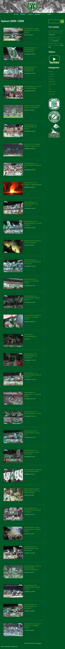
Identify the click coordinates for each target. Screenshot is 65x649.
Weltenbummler (52, 92)
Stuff (49, 87)
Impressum (39, 644)
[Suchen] (62, 21)
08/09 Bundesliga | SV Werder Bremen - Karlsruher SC (30, 49)
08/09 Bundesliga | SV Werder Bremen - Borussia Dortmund (32, 510)
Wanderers (23, 14)
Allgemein (50, 71)
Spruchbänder (51, 81)
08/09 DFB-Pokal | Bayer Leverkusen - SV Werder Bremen (31, 30)
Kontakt (49, 14)
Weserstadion (51, 94)
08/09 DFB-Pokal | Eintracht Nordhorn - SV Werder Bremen (32, 626)
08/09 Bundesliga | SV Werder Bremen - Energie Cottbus (32, 587)
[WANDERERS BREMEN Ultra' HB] (32, 6)
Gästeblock (37, 14)
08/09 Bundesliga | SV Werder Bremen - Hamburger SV (30, 69)
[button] (45, 14)
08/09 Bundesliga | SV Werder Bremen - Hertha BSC (32, 433)
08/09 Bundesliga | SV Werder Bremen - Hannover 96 (33, 165)
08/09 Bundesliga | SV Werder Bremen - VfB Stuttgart (30, 204)
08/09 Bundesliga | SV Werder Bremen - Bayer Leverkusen (31, 452)
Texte (49, 89)
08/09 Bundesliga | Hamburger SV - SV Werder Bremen (32, 394)
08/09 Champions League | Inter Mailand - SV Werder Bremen (32, 529)
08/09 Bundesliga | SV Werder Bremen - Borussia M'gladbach (32, 262)
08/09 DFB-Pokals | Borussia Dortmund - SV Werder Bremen (32, 317)
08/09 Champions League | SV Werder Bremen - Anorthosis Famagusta (32, 568)
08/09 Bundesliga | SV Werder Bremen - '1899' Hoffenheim (31, 549)
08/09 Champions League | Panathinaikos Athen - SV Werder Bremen (32, 491)
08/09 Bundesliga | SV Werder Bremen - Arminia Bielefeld (32, 298)
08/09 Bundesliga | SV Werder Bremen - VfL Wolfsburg (30, 356)
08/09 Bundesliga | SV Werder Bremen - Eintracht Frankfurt (33, 375)
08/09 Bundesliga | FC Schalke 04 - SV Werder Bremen (31, 281)
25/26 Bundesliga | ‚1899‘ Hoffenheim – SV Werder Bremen (54, 39)
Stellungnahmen (52, 84)
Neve (2, 647)
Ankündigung (51, 74)
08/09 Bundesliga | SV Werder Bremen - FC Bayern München (33, 223)
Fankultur (50, 76)
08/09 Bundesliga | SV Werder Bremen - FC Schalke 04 (30, 607)
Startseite (16, 14)
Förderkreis (30, 14)
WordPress (15, 647)
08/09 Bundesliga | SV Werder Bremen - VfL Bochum (30, 127)
